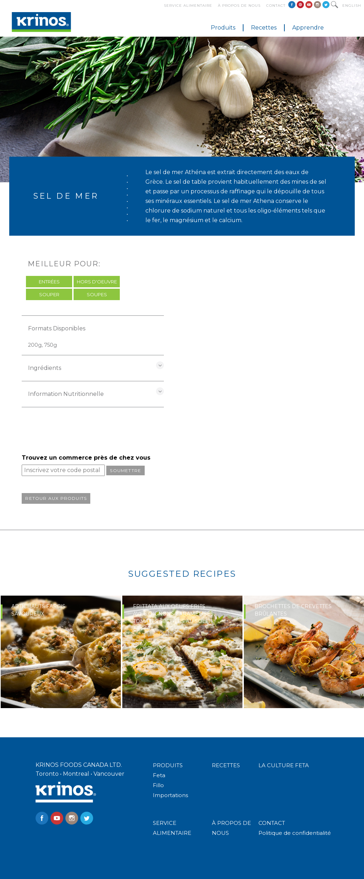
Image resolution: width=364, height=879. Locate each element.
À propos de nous (239, 5)
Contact (275, 5)
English (351, 5)
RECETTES (226, 765)
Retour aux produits (56, 498)
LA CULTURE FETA (283, 765)
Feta (159, 775)
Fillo (158, 785)
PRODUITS (168, 765)
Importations (170, 795)
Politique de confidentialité (294, 833)
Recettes (264, 27)
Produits (223, 27)
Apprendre (308, 27)
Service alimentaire (188, 5)
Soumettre (125, 470)
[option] (61, 652)
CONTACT (271, 823)
